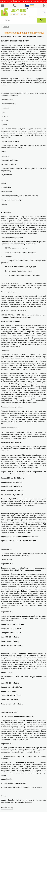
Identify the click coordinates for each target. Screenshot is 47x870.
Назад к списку (7, 807)
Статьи (6, 27)
